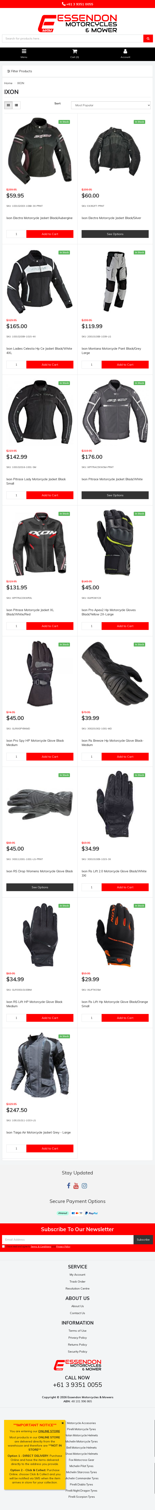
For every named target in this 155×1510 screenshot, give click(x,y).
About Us (77, 1306)
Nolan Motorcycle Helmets (81, 1435)
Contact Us (77, 1313)
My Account (77, 1274)
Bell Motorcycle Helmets (81, 1447)
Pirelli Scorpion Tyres (82, 1496)
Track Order (77, 1281)
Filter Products (19, 71)
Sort (57, 103)
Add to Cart (50, 234)
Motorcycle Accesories (81, 1423)
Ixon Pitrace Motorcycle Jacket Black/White (112, 479)
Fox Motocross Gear (81, 1459)
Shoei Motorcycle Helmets (81, 1453)
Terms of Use (77, 1331)
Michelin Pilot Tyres (81, 1466)
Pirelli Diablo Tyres (81, 1484)
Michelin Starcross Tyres (81, 1472)
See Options (115, 234)
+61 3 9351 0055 (79, 4)
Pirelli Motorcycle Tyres (81, 1429)
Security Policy (77, 1351)
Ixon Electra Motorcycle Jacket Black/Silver (111, 218)
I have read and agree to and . (36, 1246)
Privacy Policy (63, 1246)
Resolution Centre (78, 1288)
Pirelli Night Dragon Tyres (81, 1490)
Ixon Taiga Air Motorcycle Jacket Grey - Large (38, 1132)
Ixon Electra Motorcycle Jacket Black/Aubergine (39, 218)
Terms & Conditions (41, 1246)
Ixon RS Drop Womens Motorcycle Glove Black (39, 871)
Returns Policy (77, 1344)
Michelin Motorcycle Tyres (81, 1441)
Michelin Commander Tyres (82, 1478)
